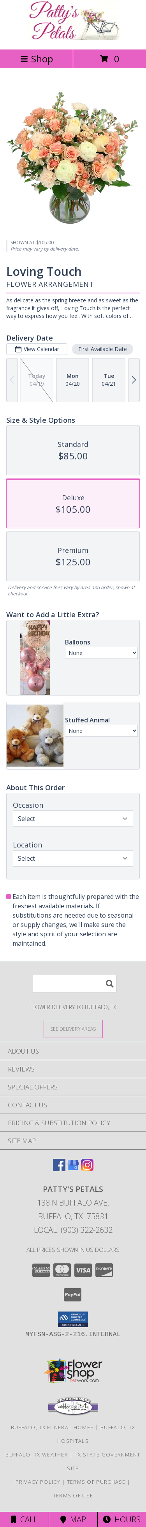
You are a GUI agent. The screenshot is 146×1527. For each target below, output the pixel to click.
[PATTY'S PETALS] (73, 38)
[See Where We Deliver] (73, 1028)
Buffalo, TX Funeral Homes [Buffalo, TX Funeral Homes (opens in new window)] (52, 1427)
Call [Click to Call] (24, 1519)
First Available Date (102, 349)
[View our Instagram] (87, 1168)
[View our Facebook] (59, 1168)
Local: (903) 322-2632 (73, 1230)
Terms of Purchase (96, 1481)
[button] (73, 1319)
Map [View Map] (73, 1519)
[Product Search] (75, 983)
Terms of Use (73, 1495)
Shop (36, 58)
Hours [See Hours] (122, 1519)
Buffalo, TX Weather (36, 1454)
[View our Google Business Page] (73, 1168)
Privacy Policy (38, 1481)
